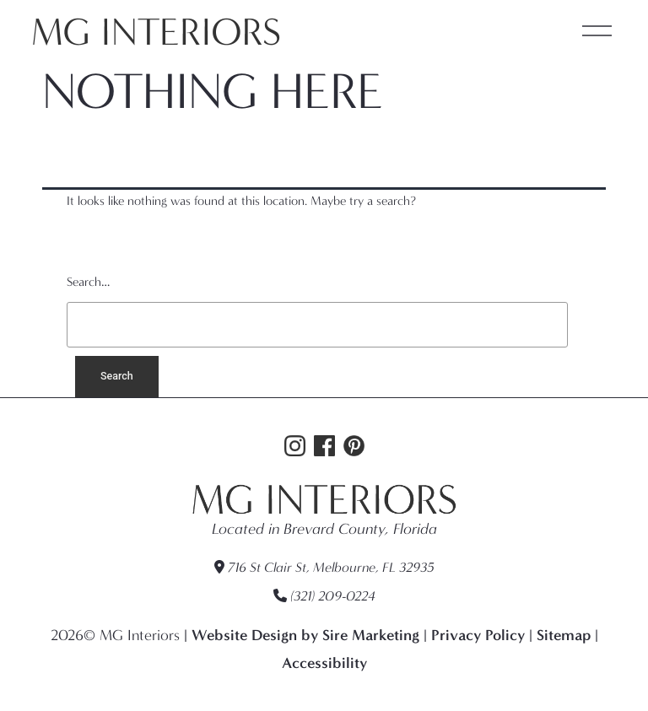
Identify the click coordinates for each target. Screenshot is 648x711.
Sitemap (564, 635)
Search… (88, 281)
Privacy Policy (478, 635)
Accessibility (324, 663)
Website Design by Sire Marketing (305, 635)
